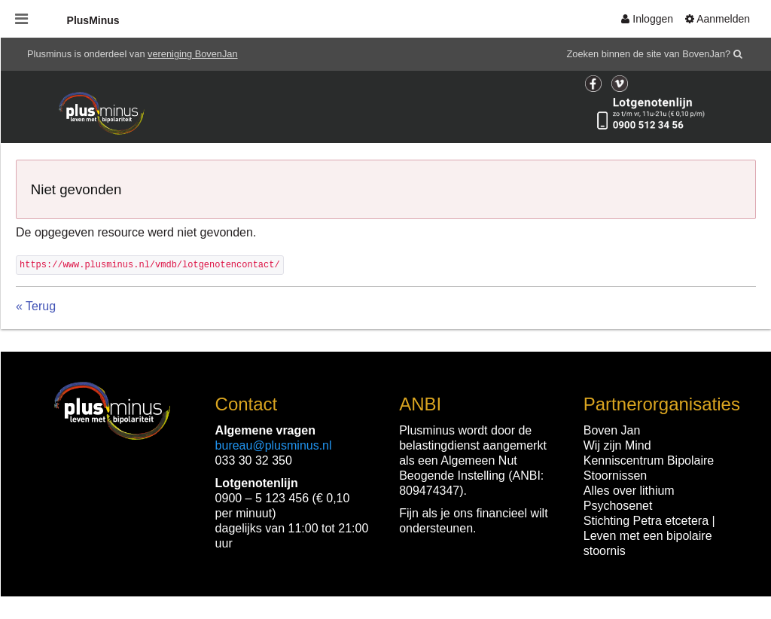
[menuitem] (647, 19)
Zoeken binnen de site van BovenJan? (649, 53)
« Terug (36, 306)
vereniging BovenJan (193, 53)
